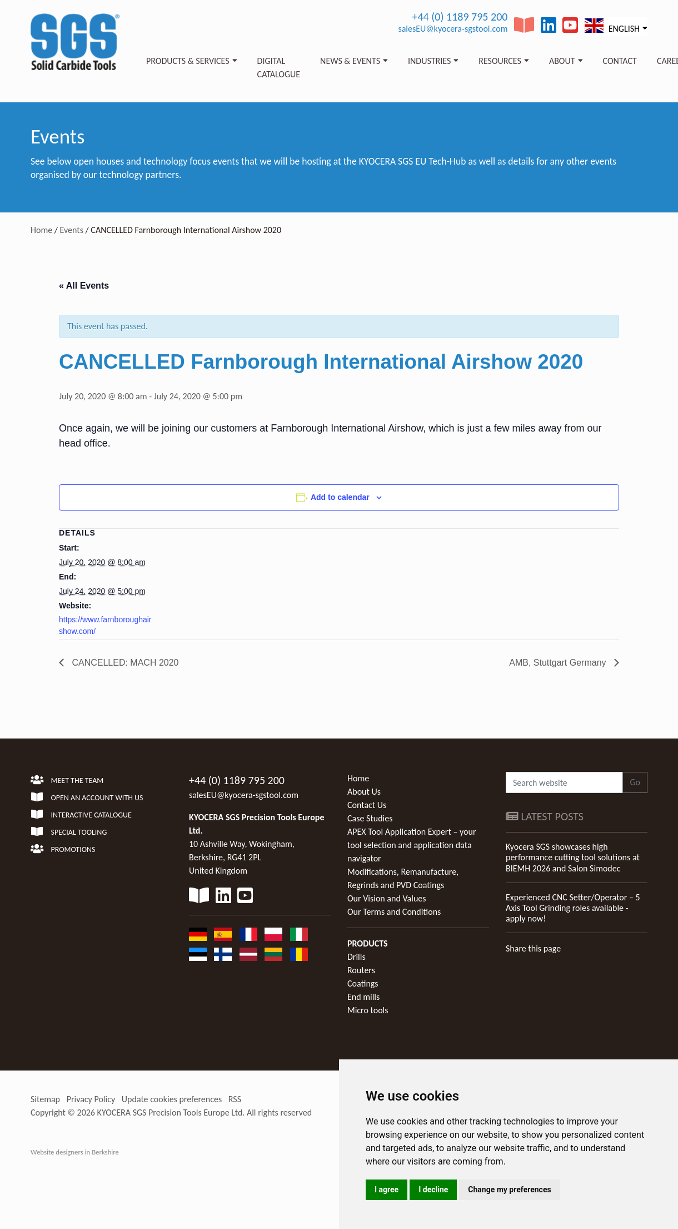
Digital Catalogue (278, 68)
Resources (499, 61)
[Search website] (564, 782)
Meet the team (67, 780)
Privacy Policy (91, 1099)
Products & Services (188, 61)
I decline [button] (433, 1189)
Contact (620, 61)
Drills (356, 957)
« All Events (84, 285)
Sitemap (45, 1099)
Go (635, 782)
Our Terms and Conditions (394, 911)
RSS (234, 1099)
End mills (363, 997)
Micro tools (367, 1010)
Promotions (63, 849)
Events (71, 230)
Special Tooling (69, 832)
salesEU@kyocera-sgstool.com (452, 28)
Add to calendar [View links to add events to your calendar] (340, 497)
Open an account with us (87, 797)
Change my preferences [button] (509, 1189)
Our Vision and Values (386, 898)
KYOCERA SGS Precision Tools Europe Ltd (170, 1112)
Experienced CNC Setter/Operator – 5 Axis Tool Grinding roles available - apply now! (573, 908)
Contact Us (366, 805)
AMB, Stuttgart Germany (559, 662)
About (562, 61)
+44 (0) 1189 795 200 (459, 16)
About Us (364, 791)
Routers (361, 970)
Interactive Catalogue (81, 815)
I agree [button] (386, 1189)
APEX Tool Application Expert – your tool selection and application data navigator (411, 845)
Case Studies (369, 818)
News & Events (350, 61)
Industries (429, 61)
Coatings (362, 983)
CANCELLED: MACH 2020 (124, 662)
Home (41, 230)
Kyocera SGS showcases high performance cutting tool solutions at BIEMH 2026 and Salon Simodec (573, 857)
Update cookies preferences (172, 1099)
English (612, 25)
